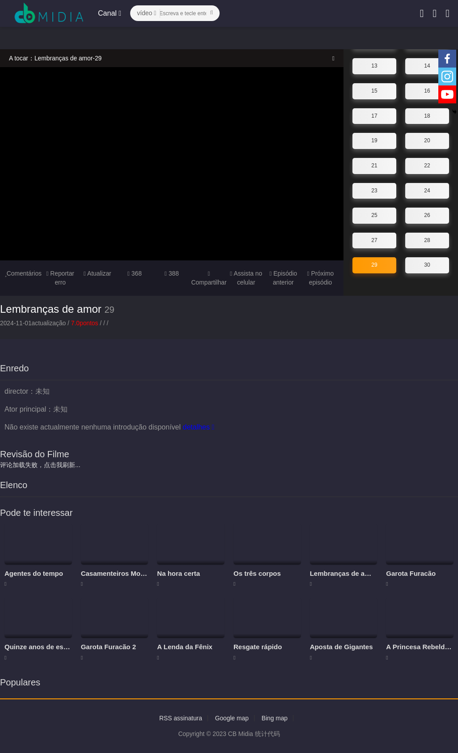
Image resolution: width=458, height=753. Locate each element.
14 (427, 66)
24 (427, 190)
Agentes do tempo (33, 573)
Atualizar (97, 273)
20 (427, 140)
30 (427, 265)
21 (374, 165)
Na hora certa (178, 573)
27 (374, 240)
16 (427, 91)
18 (427, 115)
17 (374, 115)
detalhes (198, 426)
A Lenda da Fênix (184, 647)
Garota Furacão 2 (108, 647)
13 (374, 66)
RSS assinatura (180, 718)
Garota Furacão (411, 573)
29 (374, 265)
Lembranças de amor (51, 309)
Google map (232, 718)
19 (374, 140)
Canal (110, 13)
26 (427, 215)
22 (427, 165)
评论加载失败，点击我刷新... (40, 464)
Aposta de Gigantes (341, 647)
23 (374, 190)
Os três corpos (257, 573)
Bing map (275, 718)
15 (374, 91)
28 (427, 240)
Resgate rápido (257, 647)
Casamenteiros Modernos (122, 573)
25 (374, 215)
